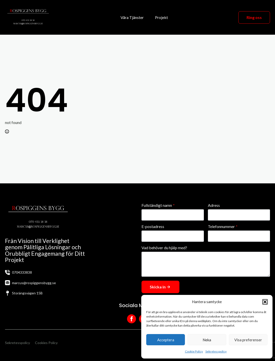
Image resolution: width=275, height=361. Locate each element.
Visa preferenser (248, 340)
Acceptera (165, 340)
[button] (265, 301)
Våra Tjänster (132, 17)
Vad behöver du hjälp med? (164, 248)
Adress (214, 205)
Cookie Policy (194, 351)
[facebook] (131, 318)
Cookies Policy (46, 343)
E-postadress (152, 227)
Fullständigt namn (158, 205)
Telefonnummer (223, 227)
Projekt (161, 17)
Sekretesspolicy (216, 351)
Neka (207, 340)
